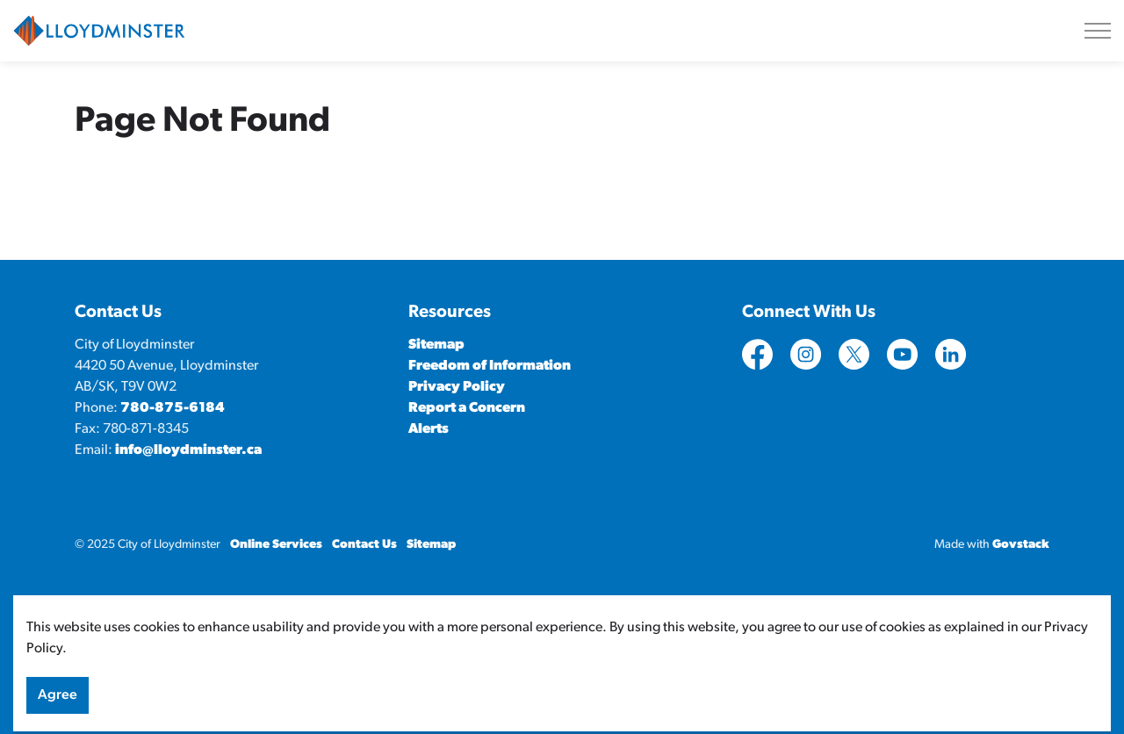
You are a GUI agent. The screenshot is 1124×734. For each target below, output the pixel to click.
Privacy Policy (456, 387)
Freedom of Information (489, 366)
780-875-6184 (172, 408)
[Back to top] (562, 617)
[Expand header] (1097, 30)
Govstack (1020, 544)
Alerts (428, 429)
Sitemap (436, 345)
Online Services (276, 544)
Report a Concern (466, 408)
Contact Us (364, 544)
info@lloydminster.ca (188, 450)
